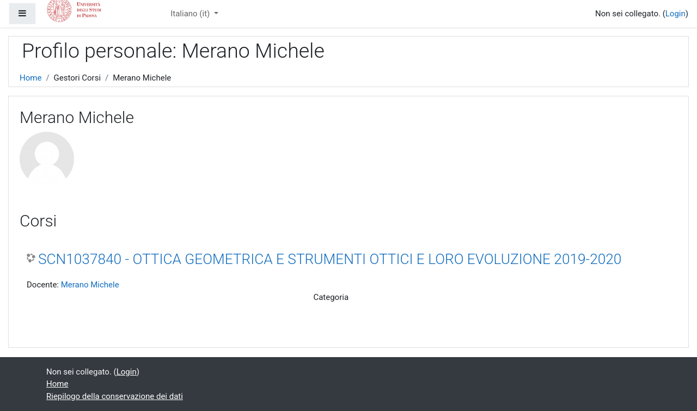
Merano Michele (90, 285)
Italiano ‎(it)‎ (191, 14)
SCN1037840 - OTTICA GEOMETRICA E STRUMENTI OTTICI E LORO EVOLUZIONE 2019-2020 (329, 259)
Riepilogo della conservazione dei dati (114, 396)
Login (675, 14)
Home (30, 78)
